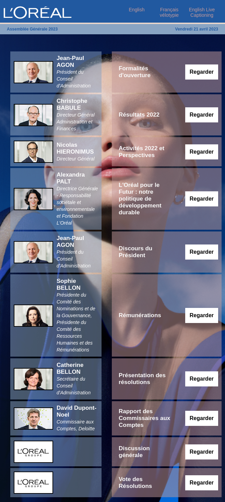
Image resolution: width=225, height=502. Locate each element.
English (137, 9)
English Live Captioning (202, 12)
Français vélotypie (169, 12)
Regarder (202, 72)
